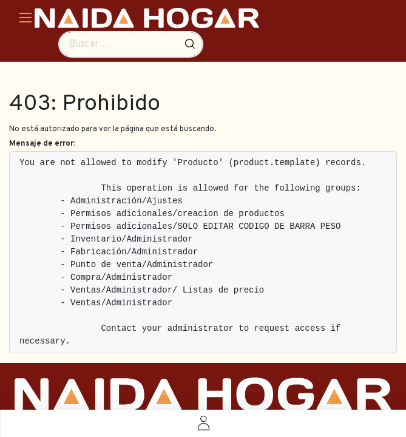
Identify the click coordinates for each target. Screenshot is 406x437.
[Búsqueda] (190, 44)
